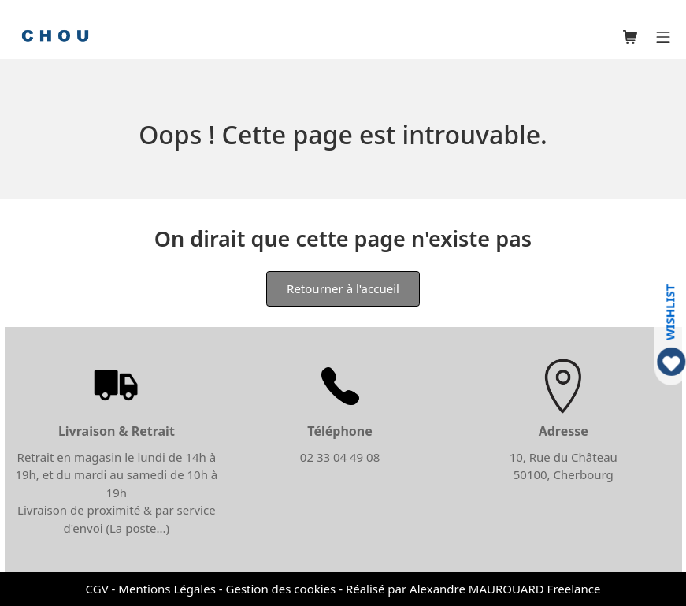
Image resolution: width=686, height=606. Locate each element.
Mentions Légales (167, 589)
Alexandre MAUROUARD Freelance (505, 589)
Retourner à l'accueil (343, 288)
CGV (97, 589)
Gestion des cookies (281, 589)
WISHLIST (670, 312)
